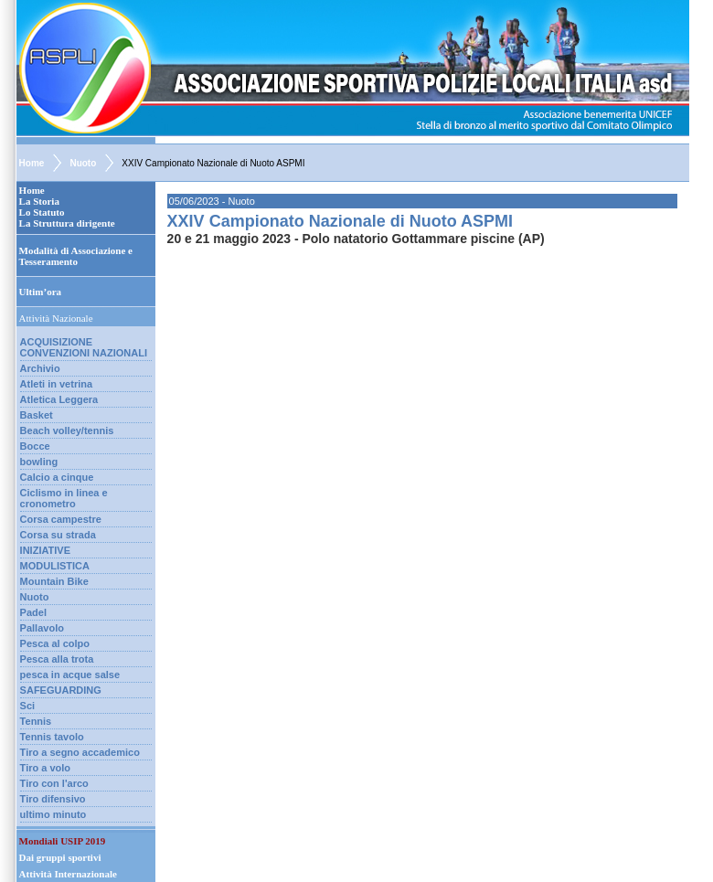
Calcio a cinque (57, 477)
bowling (39, 461)
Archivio (40, 368)
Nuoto (82, 163)
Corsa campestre (60, 519)
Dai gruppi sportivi (60, 857)
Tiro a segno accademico (80, 752)
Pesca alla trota (57, 659)
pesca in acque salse (70, 674)
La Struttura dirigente (67, 223)
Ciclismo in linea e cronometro (64, 498)
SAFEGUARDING (60, 690)
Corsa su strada (58, 534)
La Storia (39, 201)
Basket (36, 414)
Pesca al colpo (55, 643)
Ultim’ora (40, 291)
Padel (33, 612)
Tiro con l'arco (54, 783)
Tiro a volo (45, 767)
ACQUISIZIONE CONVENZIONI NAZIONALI (83, 347)
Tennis (36, 721)
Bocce (35, 446)
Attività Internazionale (68, 873)
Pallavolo (42, 627)
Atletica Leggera (59, 399)
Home (32, 163)
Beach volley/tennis (67, 430)
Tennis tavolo (52, 736)
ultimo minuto (53, 814)
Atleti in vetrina (56, 383)
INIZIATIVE (45, 550)
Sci (28, 705)
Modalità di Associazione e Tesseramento (76, 256)
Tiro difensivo (53, 798)
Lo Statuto (42, 212)
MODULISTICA (55, 565)
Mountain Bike (54, 581)
